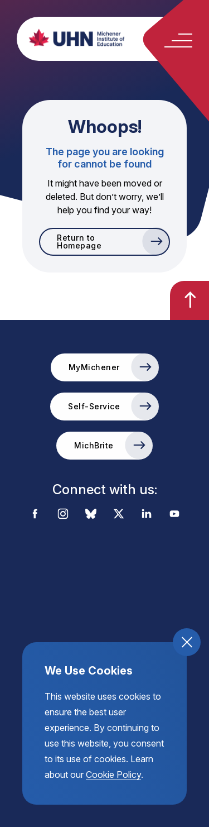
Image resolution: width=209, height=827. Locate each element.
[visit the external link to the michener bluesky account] (90, 514)
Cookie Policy (113, 774)
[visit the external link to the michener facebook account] (35, 514)
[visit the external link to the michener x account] (118, 514)
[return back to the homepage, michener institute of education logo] (115, 37)
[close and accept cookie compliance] (187, 642)
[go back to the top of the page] (189, 300)
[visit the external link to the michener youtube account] (174, 514)
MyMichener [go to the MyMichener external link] (94, 367)
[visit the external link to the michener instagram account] (63, 514)
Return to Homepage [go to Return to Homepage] (79, 241)
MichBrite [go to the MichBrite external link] (94, 445)
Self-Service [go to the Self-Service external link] (94, 406)
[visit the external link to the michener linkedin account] (146, 514)
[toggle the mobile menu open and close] (178, 40)
